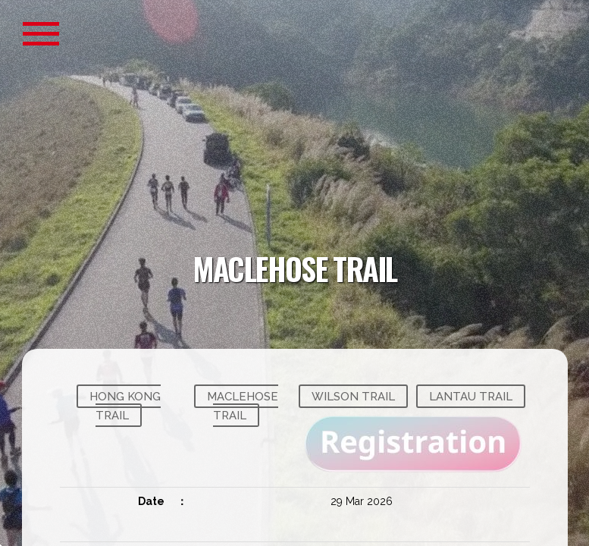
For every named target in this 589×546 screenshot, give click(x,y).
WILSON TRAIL (353, 396)
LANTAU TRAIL (470, 396)
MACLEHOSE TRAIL (242, 405)
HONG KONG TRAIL (125, 405)
